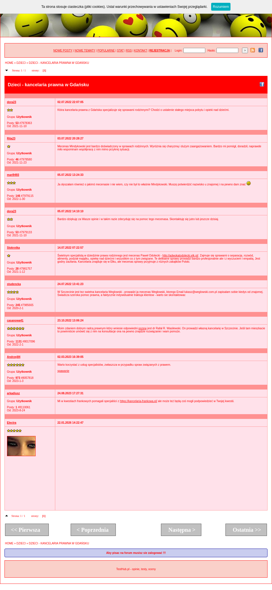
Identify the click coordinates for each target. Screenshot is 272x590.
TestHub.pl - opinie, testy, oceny (136, 569)
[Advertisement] (158, 468)
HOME (9, 62)
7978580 (26, 159)
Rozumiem (221, 7)
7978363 (26, 123)
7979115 (27, 195)
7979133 (26, 232)
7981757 (26, 268)
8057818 (27, 377)
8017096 (29, 341)
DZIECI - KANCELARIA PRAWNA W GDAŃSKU (59, 62)
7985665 (27, 305)
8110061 (24, 407)
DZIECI (21, 62)
